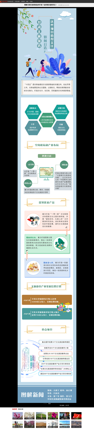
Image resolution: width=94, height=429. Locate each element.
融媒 (27, 1)
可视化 (31, 1)
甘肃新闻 (23, 1)
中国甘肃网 (17, 1)
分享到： (45, 403)
